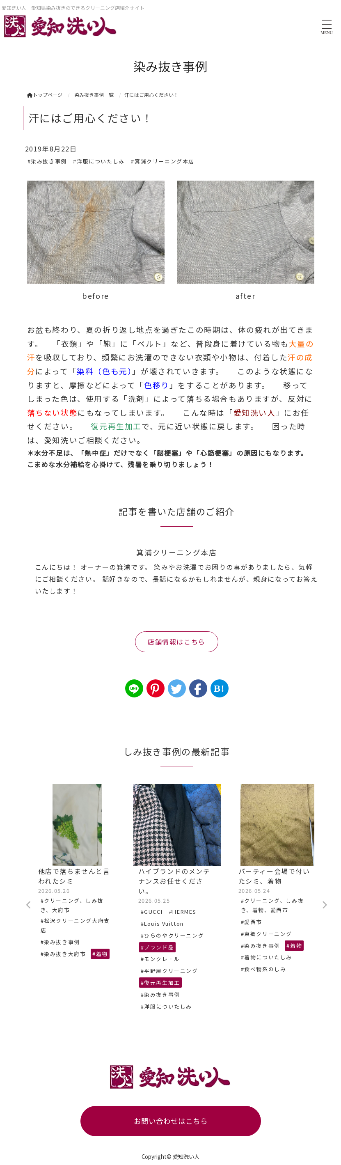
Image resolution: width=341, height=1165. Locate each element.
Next (324, 905)
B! (219, 688)
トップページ (44, 94)
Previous (29, 905)
